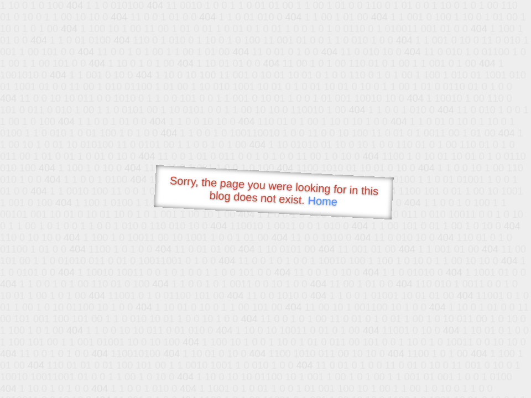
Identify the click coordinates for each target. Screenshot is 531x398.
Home (322, 201)
